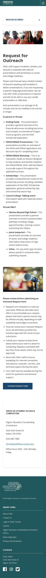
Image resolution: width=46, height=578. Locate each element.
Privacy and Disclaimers (12, 541)
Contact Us (7, 518)
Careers (6, 526)
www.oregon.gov (9, 537)
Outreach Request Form (18, 386)
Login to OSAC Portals (12, 522)
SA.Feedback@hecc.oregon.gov (20, 444)
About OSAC (8, 514)
